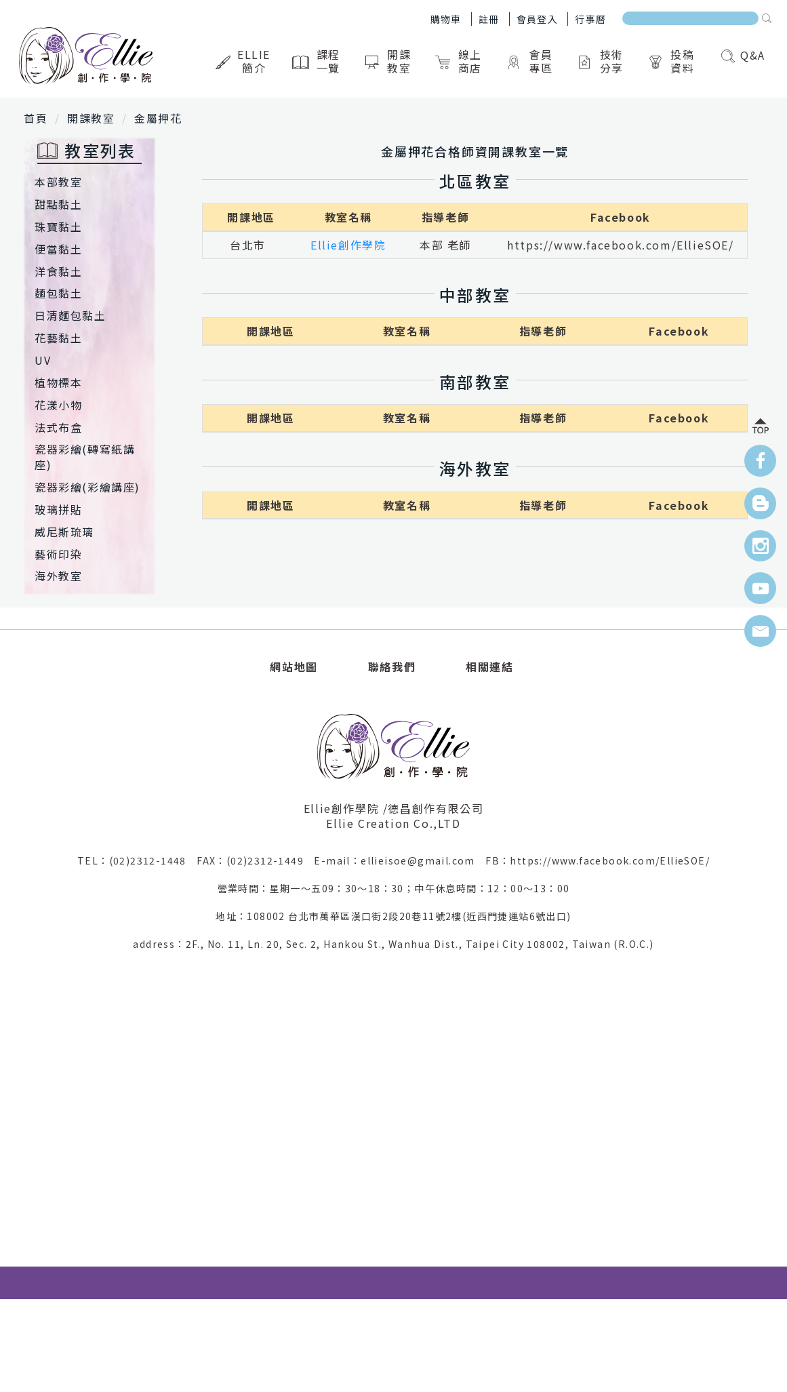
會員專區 (530, 61)
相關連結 (489, 666)
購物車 (446, 19)
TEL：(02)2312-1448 (137, 860)
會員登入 (538, 19)
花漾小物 (58, 405)
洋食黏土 (58, 271)
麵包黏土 (58, 293)
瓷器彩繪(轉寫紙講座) (85, 457)
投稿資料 (673, 61)
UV (43, 360)
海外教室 (58, 576)
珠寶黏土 (58, 226)
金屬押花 (158, 118)
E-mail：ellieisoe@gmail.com (399, 860)
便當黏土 (58, 249)
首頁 (35, 118)
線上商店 (460, 61)
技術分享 (602, 61)
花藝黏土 (58, 338)
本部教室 (58, 182)
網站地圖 (293, 666)
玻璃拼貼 (58, 509)
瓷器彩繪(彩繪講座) (87, 487)
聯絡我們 (392, 666)
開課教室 (389, 61)
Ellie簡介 (244, 61)
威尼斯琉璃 (64, 531)
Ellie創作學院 (348, 245)
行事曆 (590, 19)
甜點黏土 (58, 204)
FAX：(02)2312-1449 (255, 860)
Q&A (743, 55)
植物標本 (58, 382)
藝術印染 (58, 554)
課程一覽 (318, 61)
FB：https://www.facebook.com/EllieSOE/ (597, 860)
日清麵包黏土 (70, 315)
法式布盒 (58, 427)
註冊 (489, 19)
